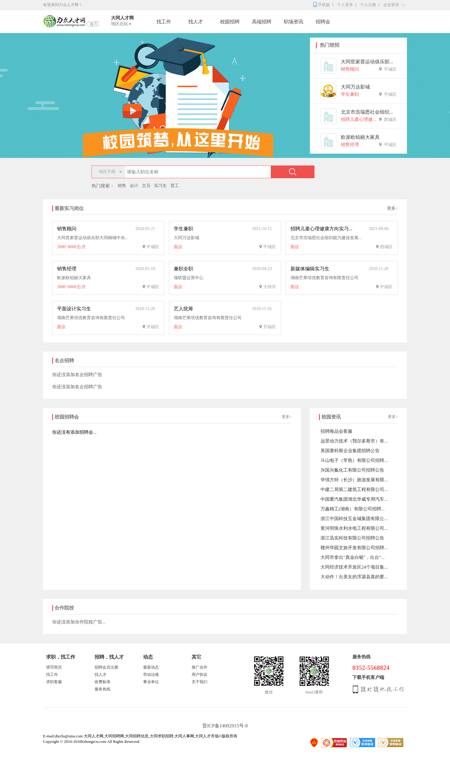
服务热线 (102, 689)
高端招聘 (261, 21)
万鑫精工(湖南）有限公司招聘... (353, 508)
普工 (174, 185)
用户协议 (199, 674)
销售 (122, 185)
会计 (134, 185)
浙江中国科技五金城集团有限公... (354, 518)
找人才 (195, 21)
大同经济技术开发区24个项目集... (354, 567)
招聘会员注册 (106, 667)
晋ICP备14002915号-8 (225, 725)
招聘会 (323, 21)
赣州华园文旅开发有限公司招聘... (354, 547)
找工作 (163, 21)
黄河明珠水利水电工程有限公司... (354, 528)
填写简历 (54, 667)
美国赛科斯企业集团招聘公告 (350, 450)
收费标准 (102, 682)
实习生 (160, 185)
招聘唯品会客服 (336, 431)
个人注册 (368, 4)
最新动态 (151, 667)
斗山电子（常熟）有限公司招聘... (354, 460)
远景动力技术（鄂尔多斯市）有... (354, 441)
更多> (392, 208)
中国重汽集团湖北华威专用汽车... (354, 499)
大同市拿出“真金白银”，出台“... (353, 557)
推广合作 (199, 667)
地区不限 (107, 171)
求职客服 (54, 682)
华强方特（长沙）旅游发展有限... (354, 479)
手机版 (324, 4)
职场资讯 (293, 21)
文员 (146, 185)
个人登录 (345, 4)
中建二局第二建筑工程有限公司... (354, 489)
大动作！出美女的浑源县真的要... (354, 576)
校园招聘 (230, 21)
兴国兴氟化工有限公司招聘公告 (352, 470)
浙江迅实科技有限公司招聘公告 (352, 538)
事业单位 (151, 682)
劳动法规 (151, 674)
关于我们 (199, 682)
